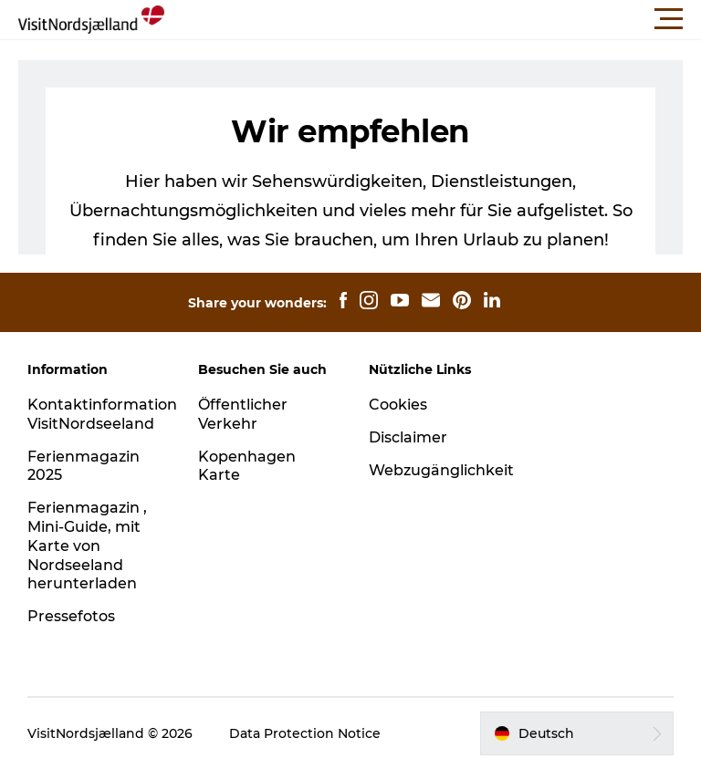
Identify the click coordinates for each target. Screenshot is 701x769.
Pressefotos (71, 616)
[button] (433, 19)
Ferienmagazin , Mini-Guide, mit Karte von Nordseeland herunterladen (87, 545)
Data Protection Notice (305, 733)
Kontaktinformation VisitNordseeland (102, 414)
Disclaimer (408, 437)
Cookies (398, 404)
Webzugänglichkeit (441, 470)
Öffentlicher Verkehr (243, 414)
